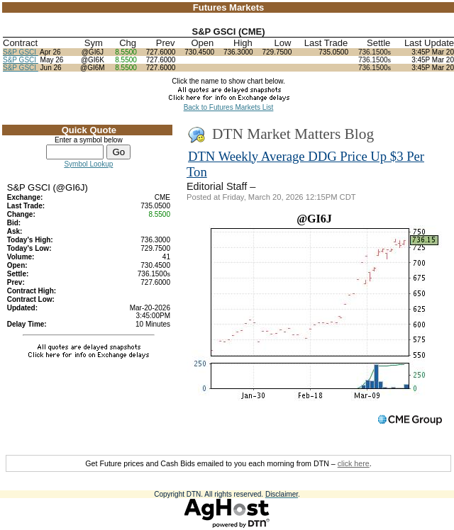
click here (354, 463)
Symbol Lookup (88, 164)
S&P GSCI (20, 52)
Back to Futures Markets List (229, 107)
